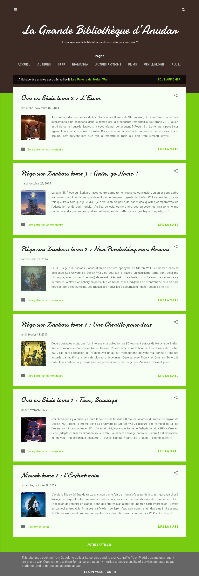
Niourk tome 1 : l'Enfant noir (60, 476)
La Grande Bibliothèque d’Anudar (99, 29)
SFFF (61, 64)
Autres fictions (108, 64)
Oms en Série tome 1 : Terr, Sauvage (69, 400)
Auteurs (44, 64)
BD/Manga (80, 64)
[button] (176, 97)
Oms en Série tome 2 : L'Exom (60, 98)
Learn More (93, 572)
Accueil (24, 64)
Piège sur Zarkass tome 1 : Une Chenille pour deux (86, 325)
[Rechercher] (183, 11)
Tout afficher (169, 80)
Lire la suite (168, 150)
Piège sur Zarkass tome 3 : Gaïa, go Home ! (79, 174)
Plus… (177, 64)
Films (132, 64)
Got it (112, 572)
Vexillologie (154, 64)
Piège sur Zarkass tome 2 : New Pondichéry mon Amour (95, 249)
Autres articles (99, 545)
